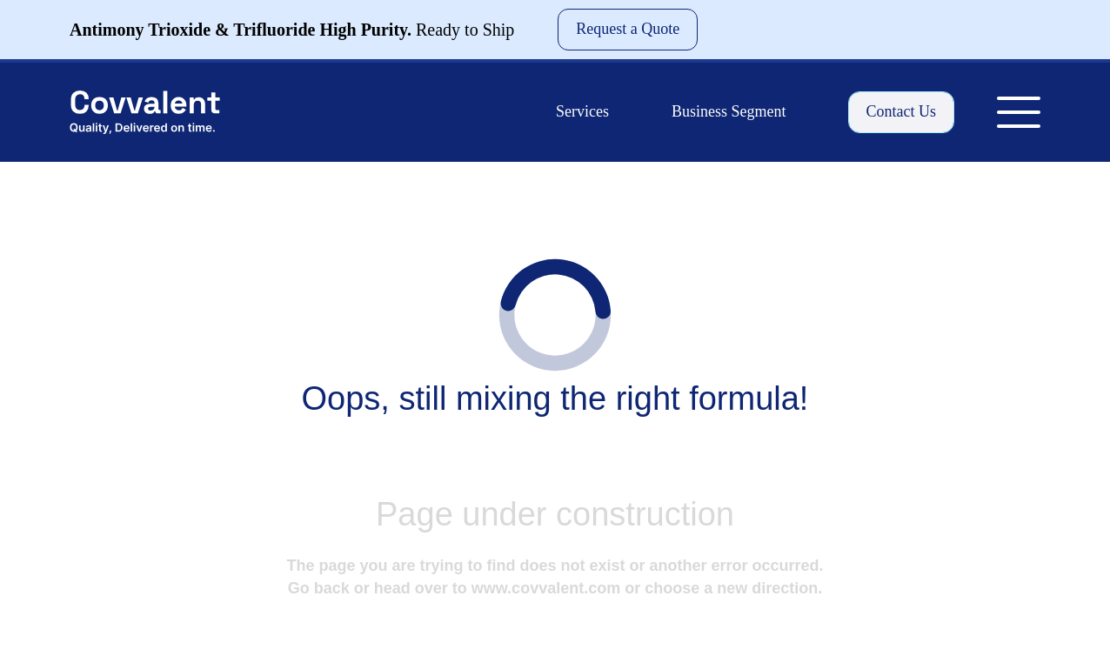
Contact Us (901, 111)
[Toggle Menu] (1018, 112)
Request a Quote (627, 28)
